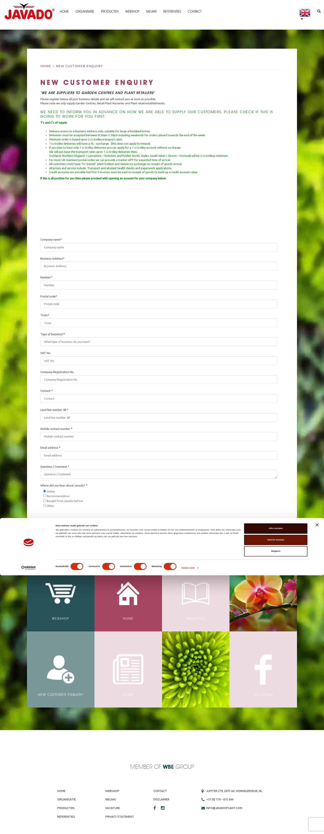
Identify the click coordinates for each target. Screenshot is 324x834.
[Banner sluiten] (317, 783)
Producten (110, 11)
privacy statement (78, 524)
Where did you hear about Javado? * (63, 485)
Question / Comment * (54, 466)
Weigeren (275, 810)
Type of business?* (52, 334)
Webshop (132, 11)
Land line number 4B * (54, 409)
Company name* (51, 239)
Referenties (172, 11)
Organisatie (85, 11)
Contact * (46, 390)
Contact (195, 11)
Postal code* (48, 296)
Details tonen (188, 827)
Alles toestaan (276, 787)
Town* (44, 315)
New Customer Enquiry (79, 66)
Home (64, 11)
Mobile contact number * (56, 428)
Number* (46, 277)
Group (178, 767)
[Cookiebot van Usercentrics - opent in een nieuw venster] (28, 826)
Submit (263, 534)
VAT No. (45, 353)
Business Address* (52, 258)
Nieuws (151, 11)
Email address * (50, 447)
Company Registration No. (57, 372)
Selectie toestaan (275, 799)
